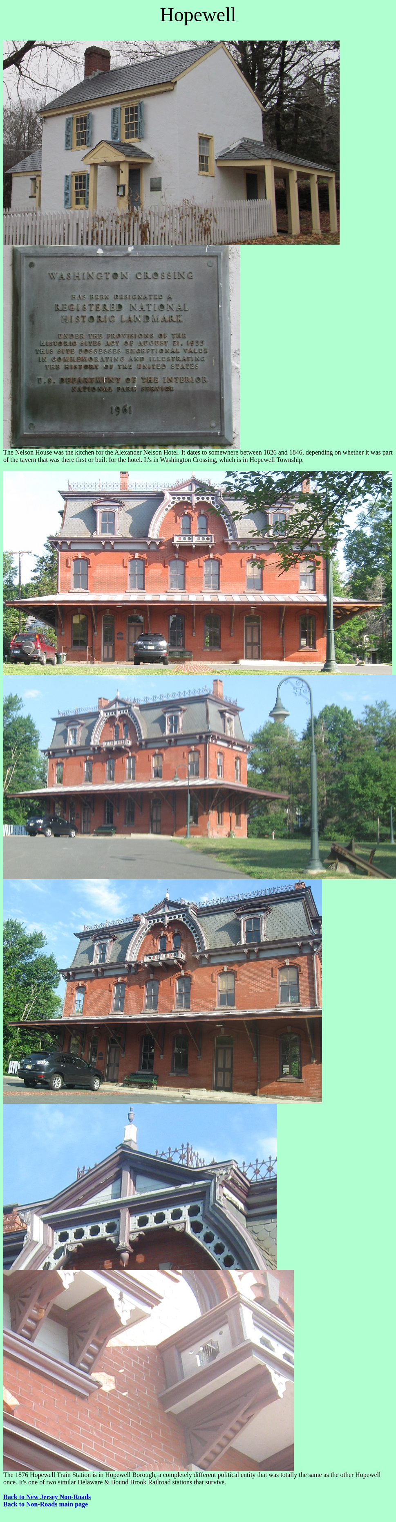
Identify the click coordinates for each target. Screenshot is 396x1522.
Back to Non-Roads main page (45, 1504)
